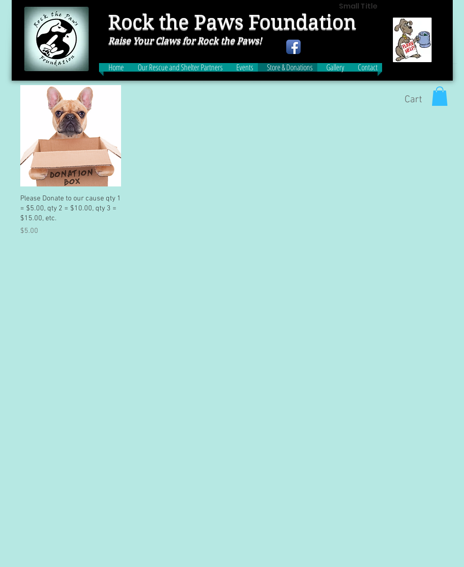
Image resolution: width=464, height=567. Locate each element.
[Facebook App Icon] (293, 47)
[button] (440, 96)
